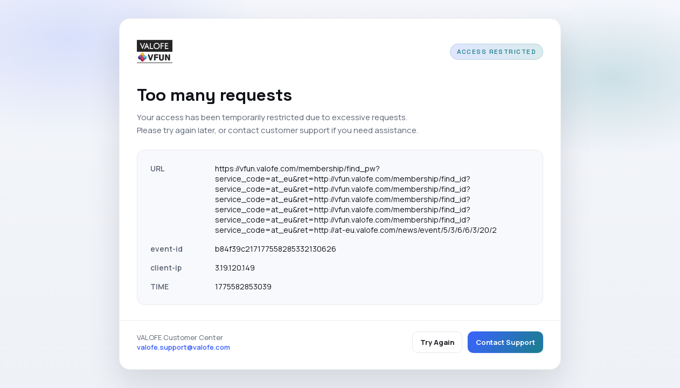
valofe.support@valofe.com (183, 347)
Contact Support (505, 342)
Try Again (437, 342)
